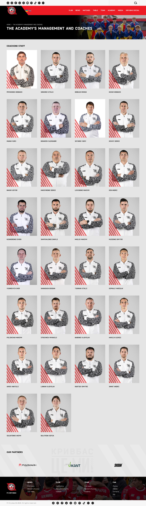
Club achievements (62, 489)
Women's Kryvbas (33, 489)
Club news (30, 492)
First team (31, 486)
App (114, 494)
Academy (87, 492)
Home (9, 25)
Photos (115, 486)
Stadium (58, 492)
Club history (60, 486)
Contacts (116, 492)
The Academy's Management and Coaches (28, 25)
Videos (115, 489)
